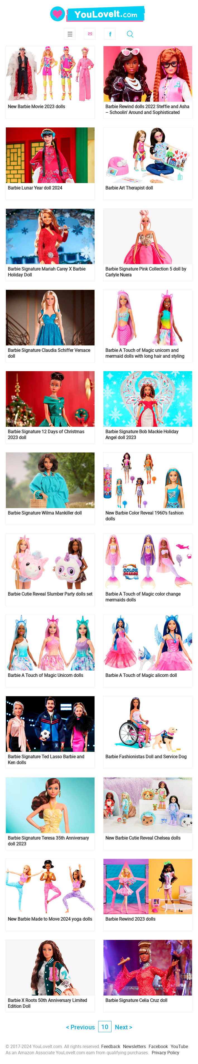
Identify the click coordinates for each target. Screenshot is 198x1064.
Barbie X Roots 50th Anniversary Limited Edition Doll (47, 1003)
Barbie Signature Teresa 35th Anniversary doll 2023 (48, 841)
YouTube (179, 1046)
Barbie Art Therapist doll (129, 188)
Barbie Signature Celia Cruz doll (136, 1000)
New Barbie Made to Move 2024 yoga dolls (50, 919)
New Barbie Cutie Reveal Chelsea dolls (142, 838)
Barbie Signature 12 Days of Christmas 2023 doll (46, 434)
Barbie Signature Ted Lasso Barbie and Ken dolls (46, 760)
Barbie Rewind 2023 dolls (130, 919)
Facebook (110, 34)
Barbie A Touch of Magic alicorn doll (141, 675)
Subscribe (90, 34)
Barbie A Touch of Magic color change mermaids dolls (142, 597)
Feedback (110, 1046)
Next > (123, 1027)
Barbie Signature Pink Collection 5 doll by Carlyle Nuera (145, 272)
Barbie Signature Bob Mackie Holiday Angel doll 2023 (141, 434)
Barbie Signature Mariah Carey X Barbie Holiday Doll (46, 272)
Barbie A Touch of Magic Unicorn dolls (45, 675)
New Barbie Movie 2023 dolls (36, 107)
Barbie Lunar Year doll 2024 (35, 188)
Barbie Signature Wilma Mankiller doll (45, 513)
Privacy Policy (165, 1052)
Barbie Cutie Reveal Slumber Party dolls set (50, 594)
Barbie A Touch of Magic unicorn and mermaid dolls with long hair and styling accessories (144, 353)
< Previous (80, 1027)
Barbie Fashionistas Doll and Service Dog (146, 757)
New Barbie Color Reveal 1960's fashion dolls (144, 516)
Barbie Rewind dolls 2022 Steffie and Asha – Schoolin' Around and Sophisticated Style (147, 109)
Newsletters (134, 1046)
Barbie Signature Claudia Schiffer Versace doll (49, 353)
